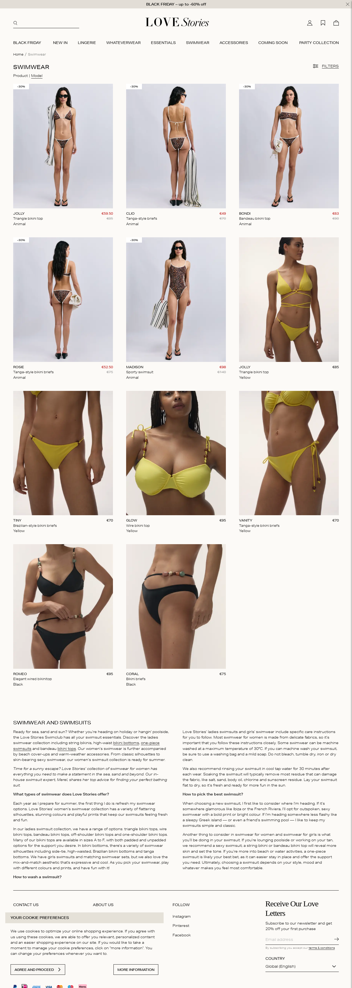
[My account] (310, 23)
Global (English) (280, 966)
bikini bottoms (126, 742)
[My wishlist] (323, 23)
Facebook (182, 934)
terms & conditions (322, 948)
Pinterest (181, 925)
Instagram (182, 916)
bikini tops (67, 748)
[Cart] (336, 23)
